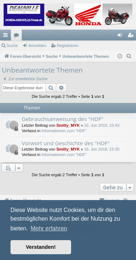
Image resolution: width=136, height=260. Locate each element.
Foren (18, 36)
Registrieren (67, 45)
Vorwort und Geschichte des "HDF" (66, 143)
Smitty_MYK (67, 125)
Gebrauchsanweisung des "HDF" (62, 118)
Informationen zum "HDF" (64, 131)
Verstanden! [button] (40, 247)
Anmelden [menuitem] (121, 36)
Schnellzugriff (7, 36)
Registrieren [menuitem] (132, 36)
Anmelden (37, 45)
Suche (12, 45)
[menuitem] (129, 56)
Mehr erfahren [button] (48, 228)
